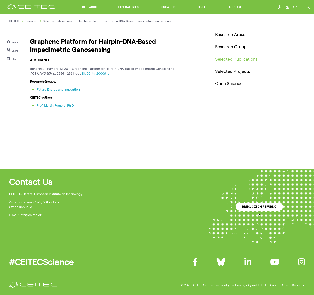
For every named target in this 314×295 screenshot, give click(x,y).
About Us (236, 7)
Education (168, 7)
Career (202, 7)
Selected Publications (57, 21)
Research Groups (232, 46)
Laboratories (128, 7)
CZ (295, 7)
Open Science (229, 83)
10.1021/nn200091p (95, 73)
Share (12, 42)
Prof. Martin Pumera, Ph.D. (55, 105)
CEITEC (14, 21)
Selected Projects (232, 71)
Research (89, 7)
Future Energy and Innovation (58, 89)
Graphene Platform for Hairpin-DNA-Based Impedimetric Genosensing (124, 21)
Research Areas (230, 34)
